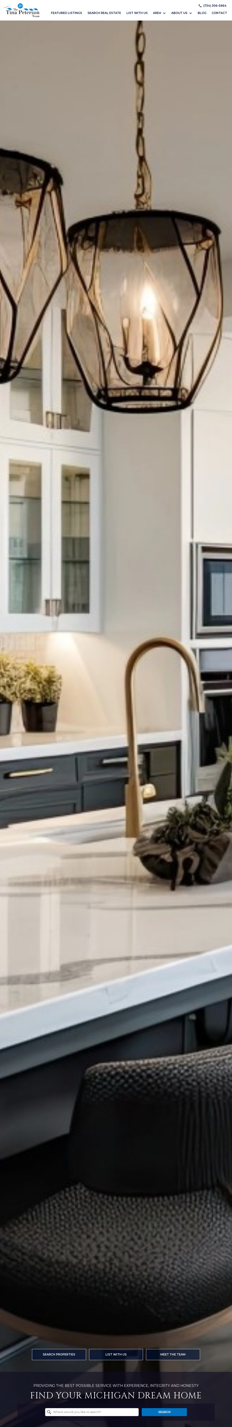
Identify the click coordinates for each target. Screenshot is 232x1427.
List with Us (137, 13)
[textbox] (94, 1412)
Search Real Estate (104, 13)
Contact (219, 13)
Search (164, 1412)
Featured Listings (66, 13)
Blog (202, 13)
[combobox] (92, 1412)
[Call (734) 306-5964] (212, 6)
